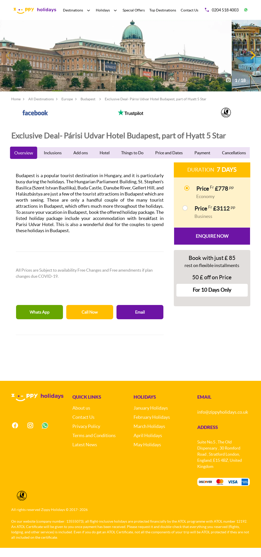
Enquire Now (212, 245)
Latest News (84, 453)
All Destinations (41, 108)
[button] (252, 60)
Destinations (73, 10)
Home (16, 108)
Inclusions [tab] (53, 162)
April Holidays (148, 444)
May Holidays (147, 453)
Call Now (90, 321)
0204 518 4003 (222, 10)
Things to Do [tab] (132, 162)
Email (140, 321)
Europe (67, 108)
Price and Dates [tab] (169, 162)
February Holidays (152, 426)
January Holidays (151, 417)
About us (81, 417)
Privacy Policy (86, 435)
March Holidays (149, 435)
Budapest (88, 108)
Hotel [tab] (105, 162)
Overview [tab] (23, 161)
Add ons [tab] (80, 162)
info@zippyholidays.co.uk (222, 421)
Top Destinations (162, 10)
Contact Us (189, 10)
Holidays (103, 10)
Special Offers (134, 10)
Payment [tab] (202, 162)
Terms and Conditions (94, 444)
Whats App (39, 321)
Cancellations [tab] (234, 162)
